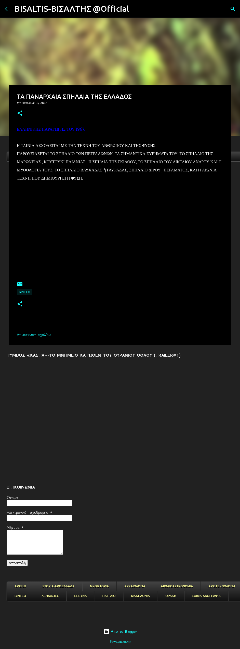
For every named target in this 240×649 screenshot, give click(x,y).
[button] (20, 113)
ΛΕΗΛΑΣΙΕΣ (50, 596)
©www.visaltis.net (120, 641)
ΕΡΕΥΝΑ (80, 596)
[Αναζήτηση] (136, 9)
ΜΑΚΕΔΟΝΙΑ (140, 596)
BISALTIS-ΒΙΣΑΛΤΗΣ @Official (71, 8)
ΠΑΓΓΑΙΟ (109, 596)
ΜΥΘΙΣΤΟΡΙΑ (99, 586)
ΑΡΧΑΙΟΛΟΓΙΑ (134, 586)
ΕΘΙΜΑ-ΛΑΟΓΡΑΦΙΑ (206, 596)
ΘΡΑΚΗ (170, 596)
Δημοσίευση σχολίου (34, 334)
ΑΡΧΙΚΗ (20, 586)
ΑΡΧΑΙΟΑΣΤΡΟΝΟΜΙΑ (177, 586)
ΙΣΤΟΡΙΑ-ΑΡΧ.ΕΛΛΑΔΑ (58, 586)
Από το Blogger (120, 631)
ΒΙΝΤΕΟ (24, 292)
